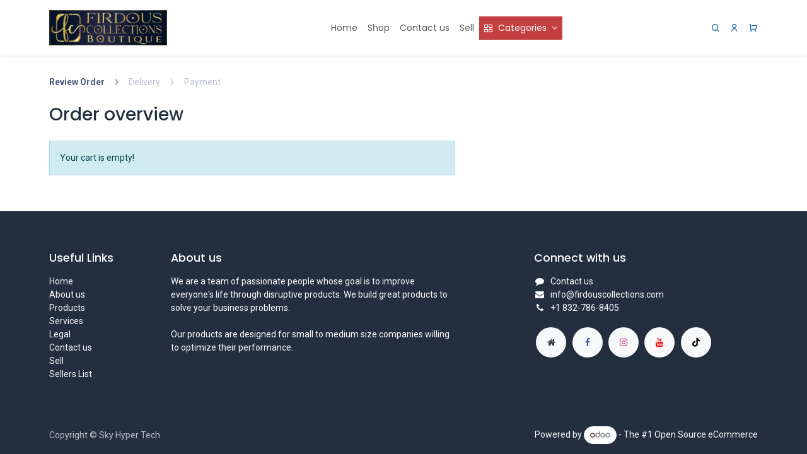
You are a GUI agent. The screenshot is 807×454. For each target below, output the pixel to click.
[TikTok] (696, 342)
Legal (60, 334)
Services (66, 321)
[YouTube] (659, 342)
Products (67, 308)
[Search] (715, 28)
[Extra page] (551, 342)
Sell (56, 361)
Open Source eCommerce (706, 434)
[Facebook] (587, 342)
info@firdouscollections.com (607, 294)
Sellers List (70, 374)
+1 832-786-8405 (584, 308)
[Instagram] (623, 342)
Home (61, 281)
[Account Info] (734, 28)
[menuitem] (344, 28)
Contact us (70, 347)
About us (67, 294)
